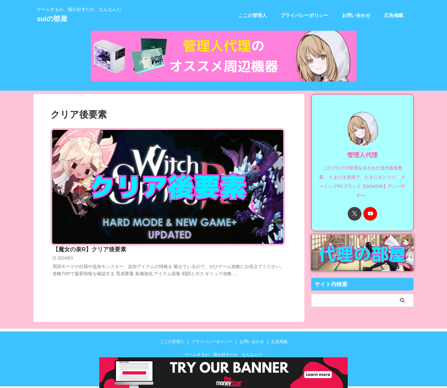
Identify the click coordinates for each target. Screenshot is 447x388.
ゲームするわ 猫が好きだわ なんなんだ (223, 356)
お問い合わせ (356, 15)
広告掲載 (393, 15)
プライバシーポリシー (304, 15)
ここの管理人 (252, 15)
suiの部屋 (52, 19)
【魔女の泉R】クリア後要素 (193, 132)
